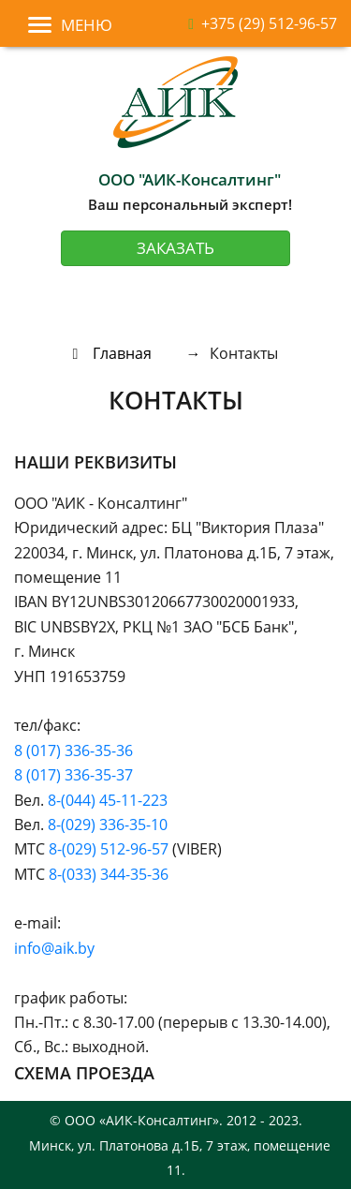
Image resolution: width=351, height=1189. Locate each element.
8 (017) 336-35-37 (73, 775)
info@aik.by (54, 948)
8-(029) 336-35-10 (108, 824)
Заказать (175, 248)
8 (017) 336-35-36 (73, 750)
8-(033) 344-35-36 (108, 874)
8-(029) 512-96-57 (108, 849)
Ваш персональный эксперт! (190, 191)
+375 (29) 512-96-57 (262, 23)
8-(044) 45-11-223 (108, 800)
